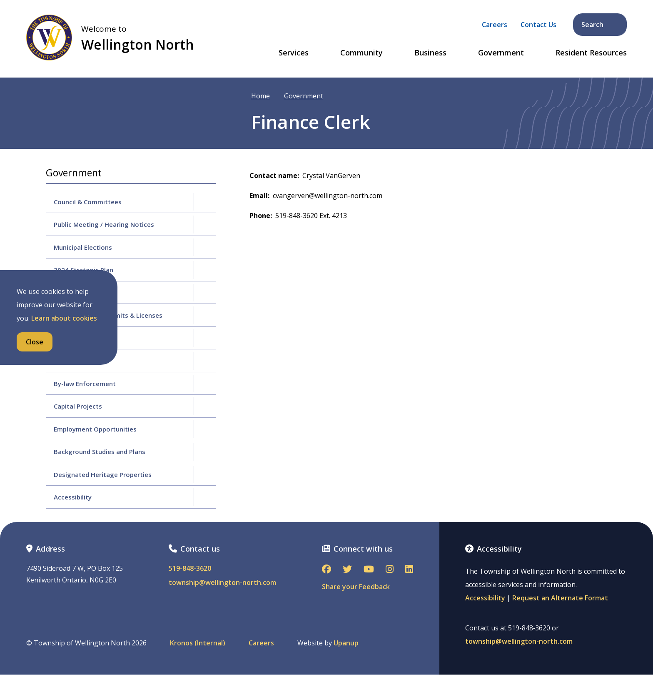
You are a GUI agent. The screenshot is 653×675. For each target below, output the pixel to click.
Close (34, 341)
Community (361, 53)
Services (294, 53)
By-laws (65, 360)
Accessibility (73, 497)
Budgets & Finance (82, 293)
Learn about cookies (64, 318)
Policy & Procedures (84, 338)
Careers (494, 24)
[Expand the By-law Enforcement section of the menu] (205, 383)
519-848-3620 (190, 568)
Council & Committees (88, 202)
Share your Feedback (356, 586)
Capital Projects (78, 406)
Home (260, 95)
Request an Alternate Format (560, 597)
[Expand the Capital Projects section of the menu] (205, 406)
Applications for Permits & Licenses (108, 315)
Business (430, 53)
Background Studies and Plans (99, 451)
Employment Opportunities (95, 429)
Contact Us (538, 24)
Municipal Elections (83, 247)
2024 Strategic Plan (83, 270)
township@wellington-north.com (222, 583)
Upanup (346, 643)
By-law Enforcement (85, 383)
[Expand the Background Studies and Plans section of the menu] (205, 451)
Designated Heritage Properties (103, 474)
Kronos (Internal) (197, 643)
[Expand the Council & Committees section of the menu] (205, 202)
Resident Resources (591, 53)
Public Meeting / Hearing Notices (104, 224)
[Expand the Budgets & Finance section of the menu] (205, 293)
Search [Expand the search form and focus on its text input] (600, 24)
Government (501, 53)
